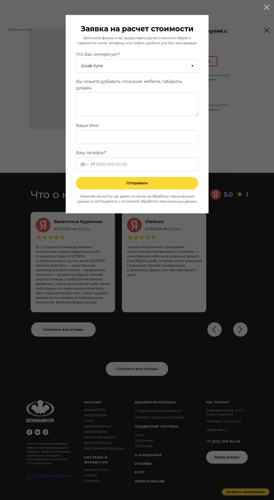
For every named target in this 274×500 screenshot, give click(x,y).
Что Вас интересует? (98, 54)
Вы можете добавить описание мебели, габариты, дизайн (129, 85)
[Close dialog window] (267, 7)
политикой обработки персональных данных (159, 201)
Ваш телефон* (91, 152)
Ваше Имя (87, 125)
